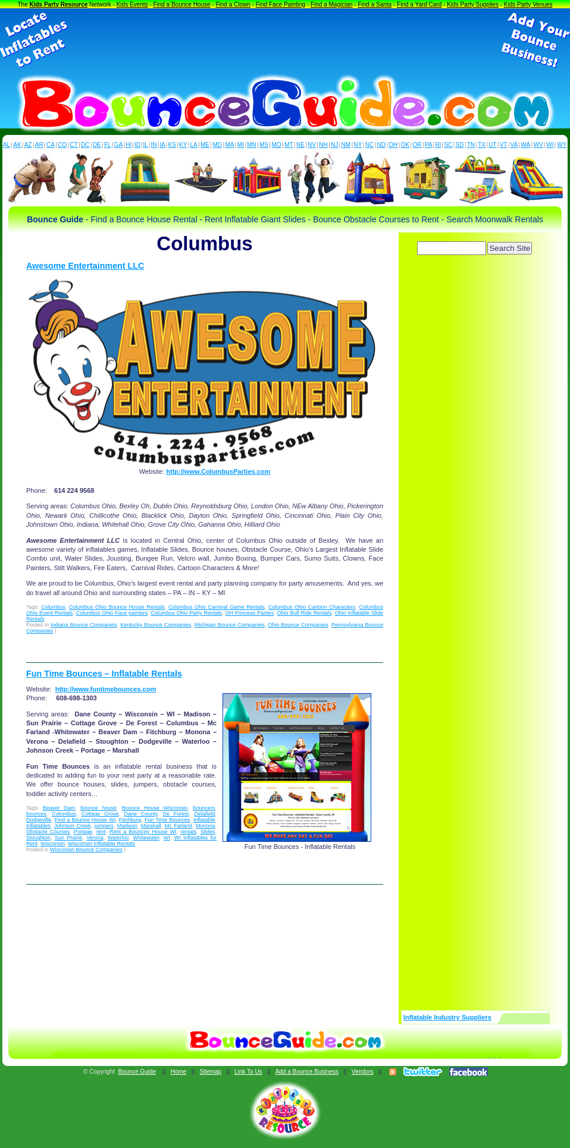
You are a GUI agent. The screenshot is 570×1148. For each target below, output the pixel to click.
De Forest (176, 814)
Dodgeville (38, 820)
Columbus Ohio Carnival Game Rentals (216, 607)
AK (17, 144)
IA (162, 144)
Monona (205, 826)
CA (50, 144)
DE (97, 144)
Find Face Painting (280, 4)
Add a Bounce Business (307, 1071)
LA (194, 144)
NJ (334, 144)
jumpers (104, 826)
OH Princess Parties (249, 613)
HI (128, 144)
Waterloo (118, 838)
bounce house (98, 808)
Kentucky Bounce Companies (155, 625)
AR (39, 144)
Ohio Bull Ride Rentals (304, 613)
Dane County (141, 814)
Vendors (363, 1071)
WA (526, 144)
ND (381, 144)
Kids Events (132, 4)
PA (429, 144)
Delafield (204, 814)
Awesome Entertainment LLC (85, 266)
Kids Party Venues (528, 4)
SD (460, 144)
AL (6, 144)
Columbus (53, 607)
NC (369, 144)
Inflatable (204, 820)
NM (346, 144)
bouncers (204, 808)
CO (62, 144)
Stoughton (38, 838)
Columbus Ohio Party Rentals (186, 613)
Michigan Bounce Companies (230, 625)
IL (145, 144)
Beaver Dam (59, 808)
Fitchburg (130, 820)
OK (405, 144)
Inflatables (38, 826)
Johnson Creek (72, 826)
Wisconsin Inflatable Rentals (101, 844)
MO (276, 144)
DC (85, 144)
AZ (28, 144)
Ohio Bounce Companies (298, 625)
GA (118, 144)
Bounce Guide (137, 1071)
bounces (36, 814)
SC (448, 144)
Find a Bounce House (181, 4)
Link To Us (248, 1071)
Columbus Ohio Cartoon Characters (311, 607)
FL (107, 144)
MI (240, 144)
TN (471, 144)
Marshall (151, 826)
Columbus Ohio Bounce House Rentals (117, 607)
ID (137, 144)
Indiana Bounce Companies (84, 625)
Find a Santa (375, 4)
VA (514, 144)
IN (153, 144)
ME (205, 144)
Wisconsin (52, 844)
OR (417, 144)
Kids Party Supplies (473, 4)
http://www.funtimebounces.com (105, 689)
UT (492, 144)
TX (482, 144)
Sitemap (210, 1071)
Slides (208, 832)
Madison (127, 826)
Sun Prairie (68, 838)
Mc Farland (178, 826)
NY (357, 144)
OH (393, 144)
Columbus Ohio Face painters (112, 613)
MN (251, 144)
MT (288, 144)
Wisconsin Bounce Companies (86, 850)
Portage (83, 832)
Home (179, 1071)
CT (74, 144)
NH (323, 144)
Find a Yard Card (419, 4)
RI (438, 144)
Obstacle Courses (48, 832)
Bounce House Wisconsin (155, 808)
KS (172, 144)
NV (312, 144)
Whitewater (146, 838)
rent (101, 832)
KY (183, 144)
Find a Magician (332, 4)
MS (263, 144)
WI (549, 144)
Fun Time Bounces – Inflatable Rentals (104, 673)
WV (538, 144)
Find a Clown (232, 4)
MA (230, 144)
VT (504, 144)
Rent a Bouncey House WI (143, 832)
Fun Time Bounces (167, 820)
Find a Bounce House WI (85, 820)
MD (218, 144)
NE (300, 144)
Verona (95, 838)
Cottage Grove (100, 814)
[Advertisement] (285, 40)
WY (561, 144)
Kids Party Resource (59, 4)
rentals (188, 832)
